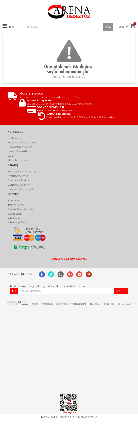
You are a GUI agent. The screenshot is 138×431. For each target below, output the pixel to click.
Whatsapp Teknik (18, 222)
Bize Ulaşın (14, 200)
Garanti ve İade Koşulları (21, 189)
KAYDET (121, 290)
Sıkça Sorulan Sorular (20, 146)
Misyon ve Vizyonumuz (21, 142)
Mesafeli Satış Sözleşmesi (23, 171)
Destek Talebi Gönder (20, 209)
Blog (10, 155)
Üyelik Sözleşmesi (18, 175)
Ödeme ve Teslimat (19, 180)
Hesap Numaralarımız (20, 151)
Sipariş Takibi (15, 213)
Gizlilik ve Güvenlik (18, 184)
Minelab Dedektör (18, 160)
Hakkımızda (14, 138)
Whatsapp (14, 218)
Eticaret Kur (48, 416)
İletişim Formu (16, 204)
